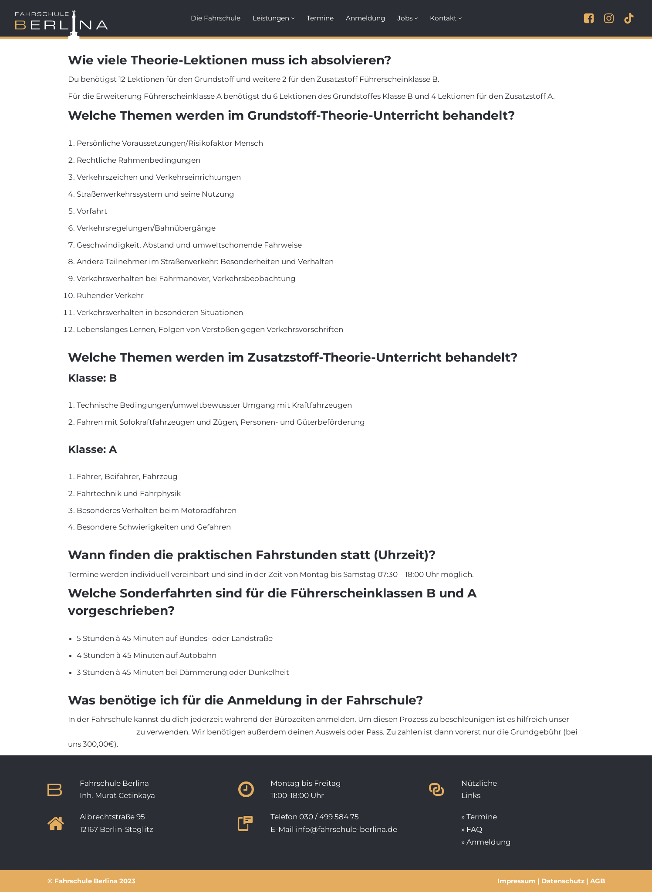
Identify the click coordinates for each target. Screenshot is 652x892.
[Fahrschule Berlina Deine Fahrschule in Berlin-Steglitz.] (61, 22)
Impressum (516, 881)
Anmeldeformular (101, 732)
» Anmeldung (486, 842)
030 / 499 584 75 (329, 816)
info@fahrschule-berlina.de (346, 829)
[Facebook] (589, 18)
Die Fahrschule (215, 18)
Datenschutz (562, 881)
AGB (597, 881)
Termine (320, 18)
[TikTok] (629, 18)
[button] (292, 18)
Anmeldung (365, 18)
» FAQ (471, 829)
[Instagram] (609, 18)
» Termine (479, 816)
